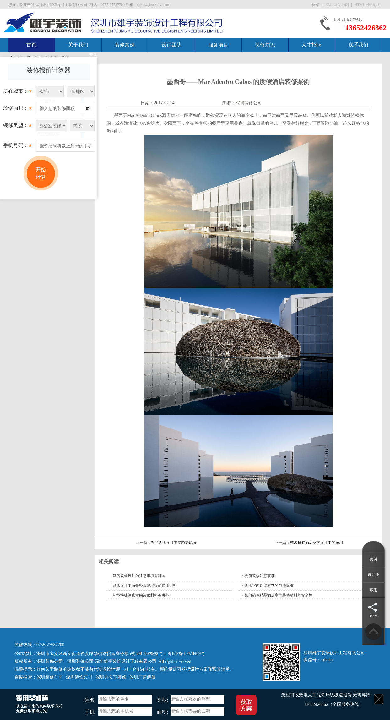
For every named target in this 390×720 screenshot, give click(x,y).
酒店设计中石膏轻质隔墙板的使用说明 (145, 585)
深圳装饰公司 (80, 661)
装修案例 (125, 44)
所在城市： (17, 92)
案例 (373, 559)
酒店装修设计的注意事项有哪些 (139, 576)
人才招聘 (311, 44)
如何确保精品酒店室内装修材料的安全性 (278, 595)
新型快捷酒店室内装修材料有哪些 (141, 595)
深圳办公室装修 (110, 677)
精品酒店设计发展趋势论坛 (173, 542)
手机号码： (17, 147)
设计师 (373, 574)
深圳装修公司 (249, 103)
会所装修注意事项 (260, 576)
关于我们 (78, 44)
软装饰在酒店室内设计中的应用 (316, 542)
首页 (31, 44)
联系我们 (358, 44)
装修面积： (17, 109)
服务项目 (218, 44)
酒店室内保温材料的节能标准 (269, 585)
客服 (373, 590)
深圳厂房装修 (142, 677)
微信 (316, 5)
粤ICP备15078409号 (186, 653)
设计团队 (171, 44)
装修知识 (265, 44)
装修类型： (17, 127)
